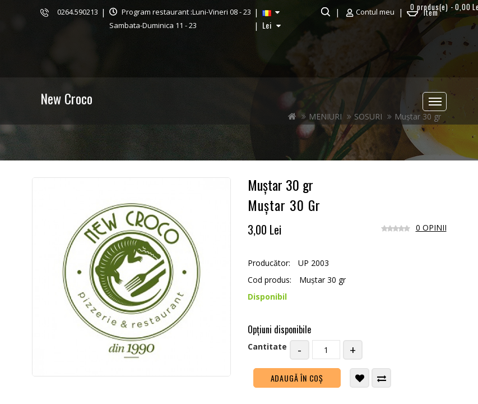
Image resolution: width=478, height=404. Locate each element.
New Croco (66, 98)
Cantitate (267, 346)
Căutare (324, 12)
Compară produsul (382, 378)
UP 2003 (313, 263)
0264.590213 (77, 12)
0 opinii (431, 227)
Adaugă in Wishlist (360, 378)
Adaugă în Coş (297, 378)
